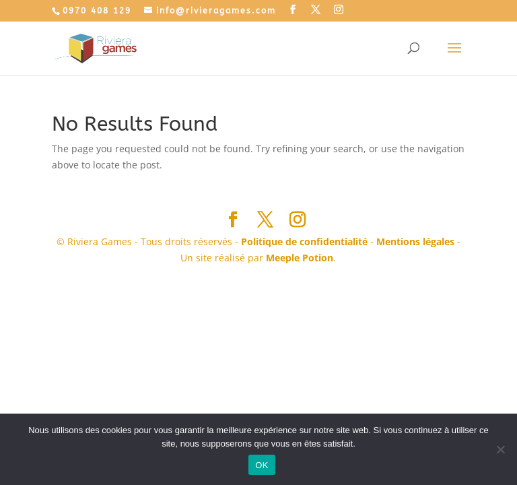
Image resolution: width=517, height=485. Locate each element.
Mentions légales (415, 241)
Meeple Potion (299, 257)
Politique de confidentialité (304, 241)
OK (261, 465)
